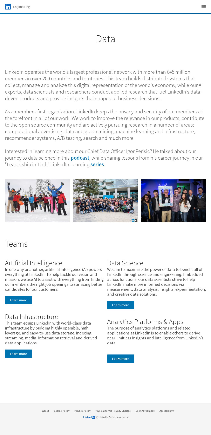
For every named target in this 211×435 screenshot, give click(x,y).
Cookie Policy (61, 410)
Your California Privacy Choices (113, 410)
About (45, 410)
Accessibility (166, 410)
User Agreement (145, 410)
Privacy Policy (82, 410)
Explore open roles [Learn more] (105, 394)
